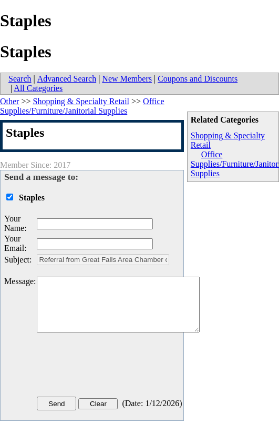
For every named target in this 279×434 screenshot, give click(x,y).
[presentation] (117, 366)
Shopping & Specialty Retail (81, 101)
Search (20, 78)
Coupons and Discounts (197, 78)
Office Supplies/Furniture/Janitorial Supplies (82, 106)
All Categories (38, 88)
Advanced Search (66, 78)
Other (9, 101)
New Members (127, 78)
